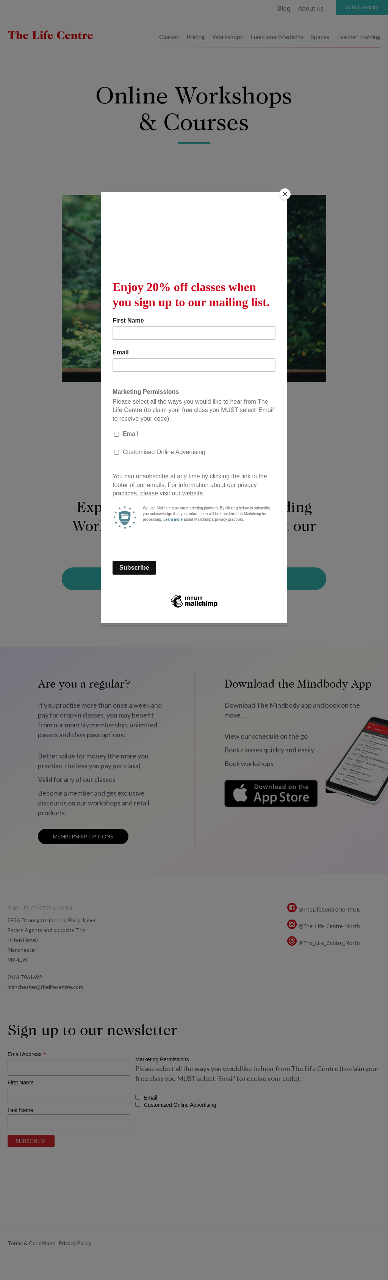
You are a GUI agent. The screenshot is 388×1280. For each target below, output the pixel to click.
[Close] (285, 194)
